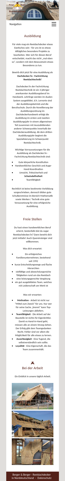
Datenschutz (44, 478)
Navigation (15, 24)
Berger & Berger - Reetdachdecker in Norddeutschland (31, 476)
